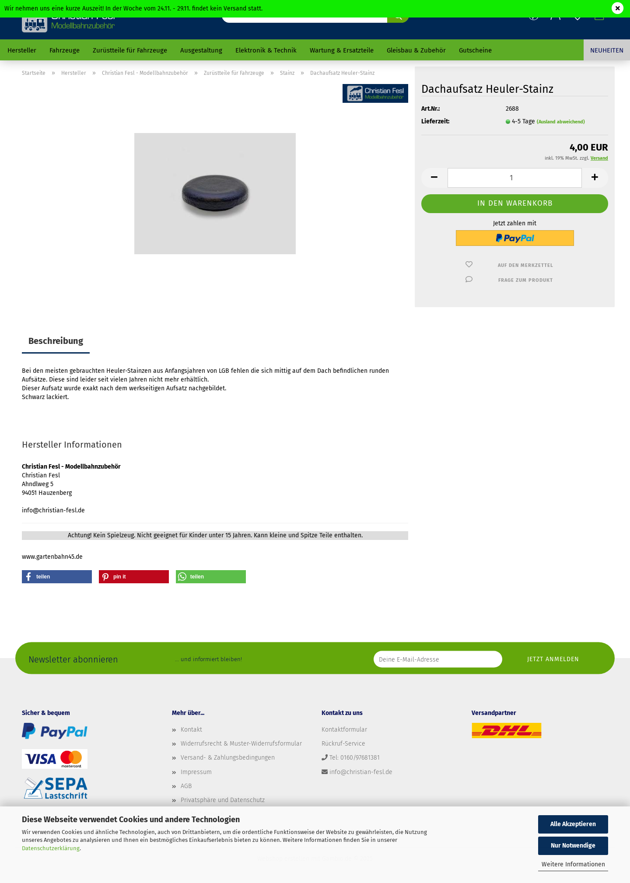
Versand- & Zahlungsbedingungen (228, 757)
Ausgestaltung (201, 50)
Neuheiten (606, 50)
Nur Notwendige (573, 845)
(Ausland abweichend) (561, 122)
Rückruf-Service (343, 743)
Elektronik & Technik (266, 50)
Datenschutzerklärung (51, 848)
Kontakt (191, 729)
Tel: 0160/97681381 (354, 757)
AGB (186, 786)
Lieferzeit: (435, 121)
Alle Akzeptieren (573, 824)
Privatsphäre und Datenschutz (223, 800)
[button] (434, 178)
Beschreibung (55, 341)
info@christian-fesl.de (360, 772)
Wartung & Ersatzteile (342, 50)
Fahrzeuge (64, 50)
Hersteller (21, 50)
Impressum (196, 772)
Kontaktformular (344, 729)
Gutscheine (475, 50)
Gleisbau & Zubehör (416, 50)
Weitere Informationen (573, 864)
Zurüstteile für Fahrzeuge (130, 50)
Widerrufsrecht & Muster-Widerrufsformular (241, 743)
